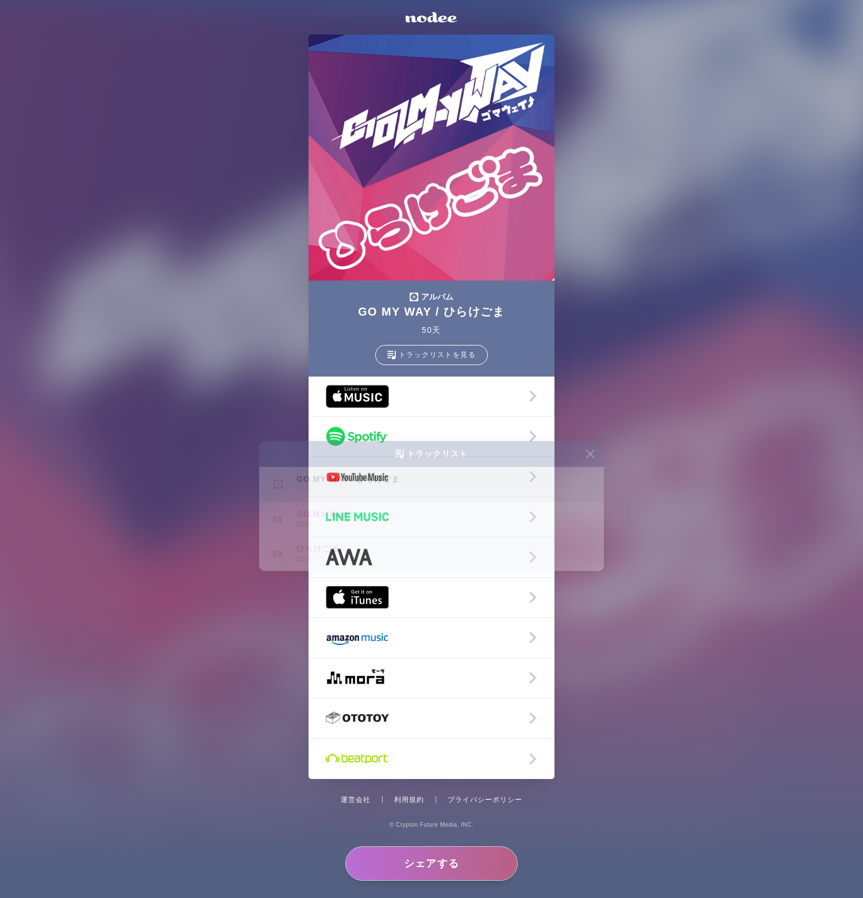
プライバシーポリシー (485, 800)
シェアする (432, 863)
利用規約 (409, 800)
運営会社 (356, 800)
